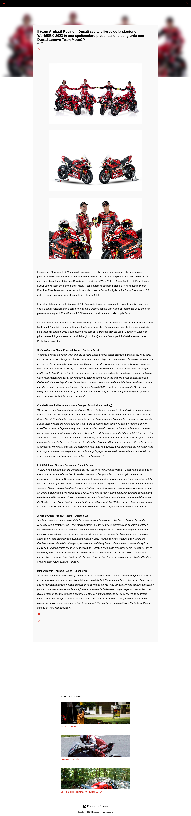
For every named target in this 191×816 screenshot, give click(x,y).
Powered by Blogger (95, 806)
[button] (39, 49)
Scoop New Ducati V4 (71, 759)
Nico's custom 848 (69, 726)
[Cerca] (12, 3)
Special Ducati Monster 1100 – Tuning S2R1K (81, 792)
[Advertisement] (95, 666)
